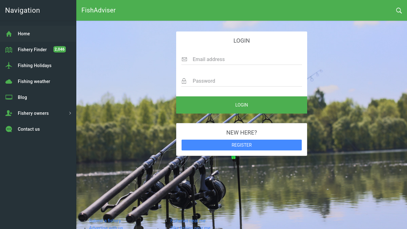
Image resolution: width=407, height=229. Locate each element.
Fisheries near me (187, 220)
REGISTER (241, 145)
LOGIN (241, 105)
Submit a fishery (105, 220)
